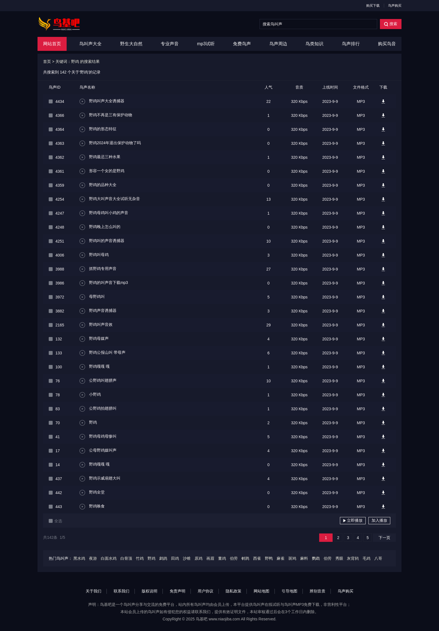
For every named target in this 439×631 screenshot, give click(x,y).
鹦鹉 (316, 558)
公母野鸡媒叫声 (98, 451)
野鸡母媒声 (94, 339)
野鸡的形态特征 (98, 129)
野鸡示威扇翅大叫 (100, 478)
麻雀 (280, 558)
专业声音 (170, 43)
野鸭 (269, 558)
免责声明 (177, 591)
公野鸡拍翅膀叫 (98, 409)
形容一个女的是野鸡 (102, 171)
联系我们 (121, 591)
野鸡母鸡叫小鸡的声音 (104, 213)
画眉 (210, 558)
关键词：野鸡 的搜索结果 (77, 61)
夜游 (93, 558)
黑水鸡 (79, 558)
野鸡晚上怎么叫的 (100, 227)
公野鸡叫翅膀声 (98, 381)
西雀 (257, 558)
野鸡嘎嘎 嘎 (95, 367)
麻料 (304, 558)
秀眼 (339, 558)
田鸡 (175, 558)
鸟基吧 (201, 619)
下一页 (384, 537)
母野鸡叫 (92, 297)
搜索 (390, 24)
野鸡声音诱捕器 (98, 311)
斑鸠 (292, 558)
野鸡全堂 (92, 492)
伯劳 (234, 558)
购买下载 (373, 6)
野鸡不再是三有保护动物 (106, 115)
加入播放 (379, 520)
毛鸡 (366, 558)
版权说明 (149, 591)
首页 (47, 61)
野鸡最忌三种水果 (100, 157)
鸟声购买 (394, 6)
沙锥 (187, 558)
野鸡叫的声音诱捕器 (102, 241)
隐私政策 (233, 591)
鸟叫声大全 (90, 43)
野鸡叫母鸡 (94, 255)
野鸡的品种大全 (98, 185)
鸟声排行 (351, 43)
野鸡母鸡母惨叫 (98, 437)
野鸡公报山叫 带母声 (102, 353)
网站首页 (52, 43)
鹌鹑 (245, 558)
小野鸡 (90, 395)
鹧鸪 (163, 558)
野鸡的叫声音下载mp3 (104, 283)
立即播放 (353, 520)
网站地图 (261, 591)
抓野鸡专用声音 (98, 269)
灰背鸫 (353, 558)
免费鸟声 (242, 43)
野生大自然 (131, 43)
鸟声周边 (278, 43)
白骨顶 (126, 558)
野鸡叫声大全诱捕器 (102, 101)
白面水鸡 (108, 558)
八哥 (378, 558)
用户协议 (205, 591)
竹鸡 (140, 558)
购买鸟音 (387, 43)
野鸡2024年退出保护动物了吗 (110, 143)
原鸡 (198, 558)
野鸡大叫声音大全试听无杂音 (110, 199)
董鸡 (222, 558)
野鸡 (88, 423)
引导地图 (289, 591)
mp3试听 (206, 43)
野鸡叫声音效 (96, 325)
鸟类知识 (314, 43)
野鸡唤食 (92, 506)
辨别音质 (317, 591)
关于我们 (93, 591)
